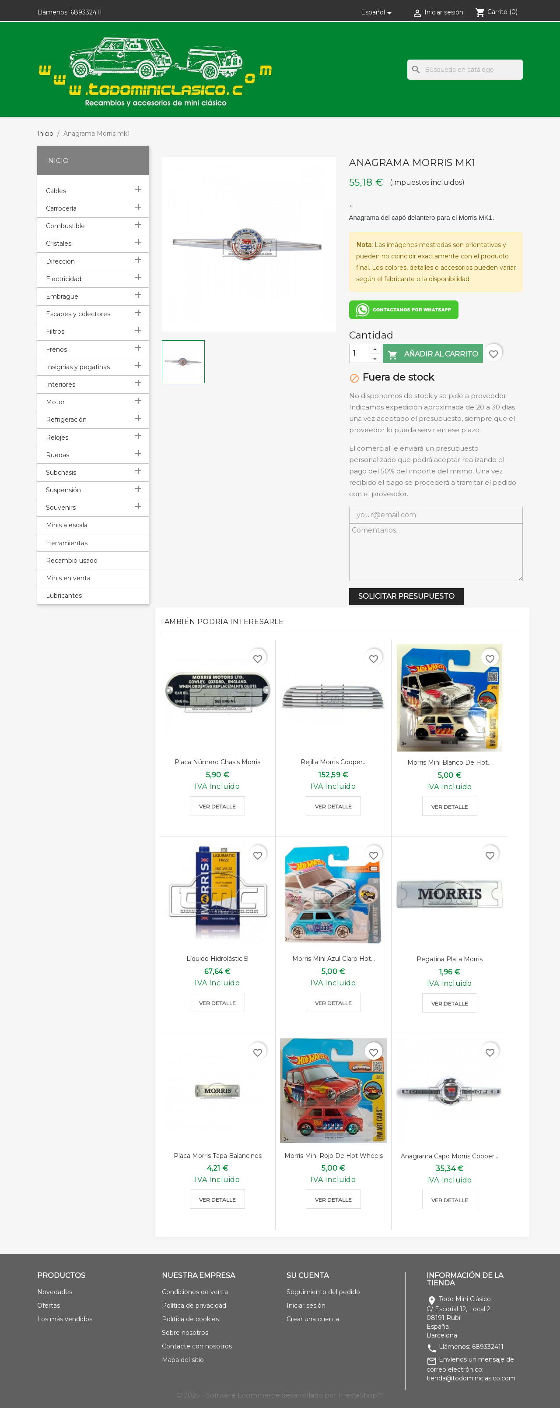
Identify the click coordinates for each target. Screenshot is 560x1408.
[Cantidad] (359, 353)
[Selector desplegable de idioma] (378, 12)
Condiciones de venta (195, 1292)
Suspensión (63, 490)
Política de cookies (190, 1319)
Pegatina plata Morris (449, 959)
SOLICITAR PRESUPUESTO (406, 596)
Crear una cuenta (313, 1319)
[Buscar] (465, 70)
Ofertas (48, 1305)
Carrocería (61, 208)
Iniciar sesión (306, 1305)
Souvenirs (61, 508)
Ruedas (57, 455)
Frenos (56, 349)
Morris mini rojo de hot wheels (333, 1156)
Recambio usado (72, 561)
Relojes (57, 437)
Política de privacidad (194, 1305)
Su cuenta (308, 1275)
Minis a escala (67, 525)
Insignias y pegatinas (78, 367)
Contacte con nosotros (197, 1346)
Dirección (60, 261)
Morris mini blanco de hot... (449, 762)
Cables (56, 191)
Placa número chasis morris (217, 762)
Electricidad (63, 279)
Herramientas (67, 543)
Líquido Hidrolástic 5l (217, 959)
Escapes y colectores (78, 314)
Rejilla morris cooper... (334, 762)
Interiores (60, 384)
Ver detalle (217, 806)
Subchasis (61, 472)
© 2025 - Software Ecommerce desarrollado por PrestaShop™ (280, 1395)
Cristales (58, 243)
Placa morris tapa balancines (218, 1156)
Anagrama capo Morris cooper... (449, 1156)
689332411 (86, 12)
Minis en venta (68, 578)
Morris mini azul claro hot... (333, 959)
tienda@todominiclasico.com (471, 1378)
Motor (55, 402)
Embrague (62, 296)
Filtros (55, 331)
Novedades (54, 1292)
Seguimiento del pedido (323, 1292)
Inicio (57, 160)
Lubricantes (64, 596)
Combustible (65, 226)
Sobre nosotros (185, 1333)
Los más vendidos (64, 1319)
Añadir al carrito (433, 354)
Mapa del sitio (183, 1360)
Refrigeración (66, 419)
